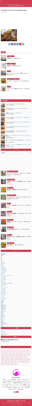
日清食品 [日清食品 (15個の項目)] (16, 359)
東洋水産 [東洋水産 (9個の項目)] (28, 359)
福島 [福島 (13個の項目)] (12, 361)
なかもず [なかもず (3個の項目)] (3, 350)
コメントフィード (4, 333)
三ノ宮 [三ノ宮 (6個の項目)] (29, 352)
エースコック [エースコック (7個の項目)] (12, 350)
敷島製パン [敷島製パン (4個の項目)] (3, 359)
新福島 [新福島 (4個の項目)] (8, 359)
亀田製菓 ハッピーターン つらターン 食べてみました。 (19, 221)
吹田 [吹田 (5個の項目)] (24, 354)
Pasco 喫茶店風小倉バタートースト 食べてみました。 (18, 229)
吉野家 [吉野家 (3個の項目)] (21, 354)
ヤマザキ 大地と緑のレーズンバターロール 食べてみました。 (19, 117)
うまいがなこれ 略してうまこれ (16, 5)
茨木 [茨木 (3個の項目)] (18, 361)
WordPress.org (4, 334)
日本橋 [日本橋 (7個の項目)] (12, 359)
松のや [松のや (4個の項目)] (3, 361)
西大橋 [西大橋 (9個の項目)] (27, 361)
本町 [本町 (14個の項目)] (24, 359)
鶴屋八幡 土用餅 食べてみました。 (14, 65)
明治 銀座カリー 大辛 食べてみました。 (16, 244)
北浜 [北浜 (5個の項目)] (9, 354)
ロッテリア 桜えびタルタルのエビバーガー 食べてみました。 (18, 126)
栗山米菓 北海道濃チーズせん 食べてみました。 (17, 189)
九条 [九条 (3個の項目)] (6, 354)
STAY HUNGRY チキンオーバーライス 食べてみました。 (17, 108)
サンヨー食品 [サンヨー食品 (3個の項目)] (27, 350)
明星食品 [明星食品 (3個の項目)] (20, 359)
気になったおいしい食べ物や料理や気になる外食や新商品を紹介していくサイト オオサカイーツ (16, 402)
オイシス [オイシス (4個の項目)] (17, 350)
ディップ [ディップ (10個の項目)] (3, 352)
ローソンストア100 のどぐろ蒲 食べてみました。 (16, 103)
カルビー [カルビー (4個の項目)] (22, 350)
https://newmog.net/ (5, 341)
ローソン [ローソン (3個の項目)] (24, 352)
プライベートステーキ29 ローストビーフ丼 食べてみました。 (18, 122)
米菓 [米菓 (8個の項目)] (15, 361)
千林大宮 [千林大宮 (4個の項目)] (13, 354)
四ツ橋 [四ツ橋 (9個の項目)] (28, 354)
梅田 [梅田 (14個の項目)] (6, 361)
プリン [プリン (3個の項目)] (7, 352)
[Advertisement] (16, 20)
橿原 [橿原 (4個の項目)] (9, 361)
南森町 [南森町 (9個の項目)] (17, 354)
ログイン (2, 330)
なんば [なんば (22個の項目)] (7, 350)
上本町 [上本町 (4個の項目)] (3, 354)
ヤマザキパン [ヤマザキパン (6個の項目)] (19, 352)
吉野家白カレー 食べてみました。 (14, 58)
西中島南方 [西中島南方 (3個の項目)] (23, 361)
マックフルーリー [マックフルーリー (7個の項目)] (13, 352)
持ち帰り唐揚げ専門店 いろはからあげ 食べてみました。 (17, 131)
